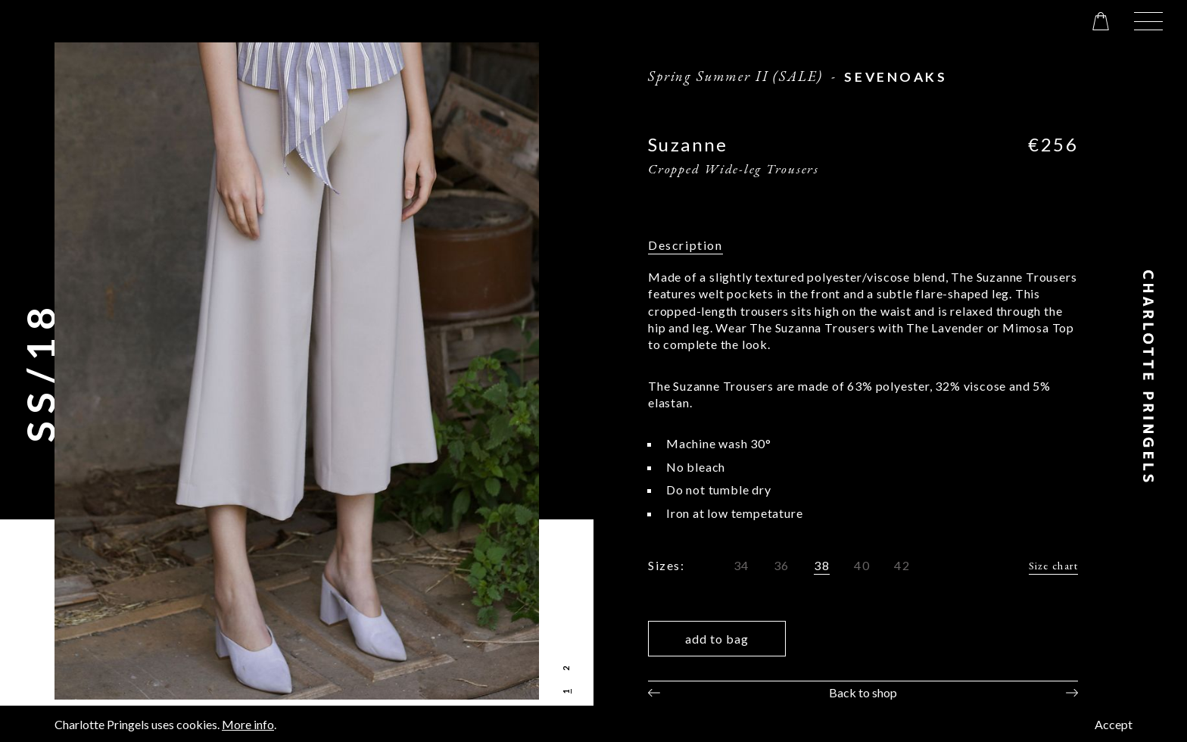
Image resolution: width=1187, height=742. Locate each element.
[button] (1148, 21)
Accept (1113, 724)
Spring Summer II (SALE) (735, 76)
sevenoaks (895, 77)
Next (1072, 693)
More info (248, 724)
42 (902, 565)
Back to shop (863, 692)
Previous (654, 693)
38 (822, 565)
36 (782, 565)
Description (685, 245)
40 (862, 565)
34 (741, 565)
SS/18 (40, 371)
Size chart (1053, 565)
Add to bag (717, 638)
